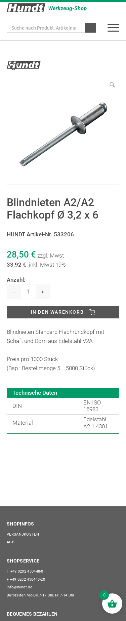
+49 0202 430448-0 (25, 571)
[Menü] (113, 27)
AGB (10, 542)
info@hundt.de (19, 587)
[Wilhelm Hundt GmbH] (47, 7)
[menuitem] (113, 27)
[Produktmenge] (28, 291)
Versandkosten (23, 534)
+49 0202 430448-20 (26, 579)
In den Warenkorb (57, 312)
